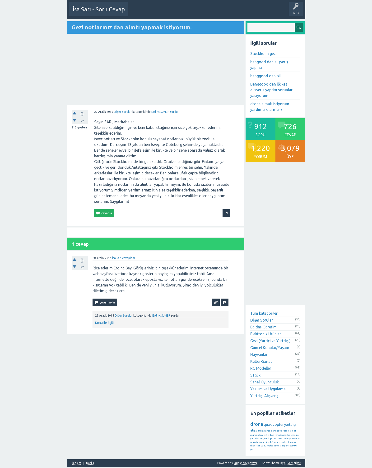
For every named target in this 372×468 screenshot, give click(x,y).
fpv (261, 434)
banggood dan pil (265, 75)
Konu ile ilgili (104, 322)
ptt (280, 434)
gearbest (287, 434)
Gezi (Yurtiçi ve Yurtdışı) (270, 340)
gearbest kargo (287, 442)
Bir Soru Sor (154, 13)
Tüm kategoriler (264, 313)
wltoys (288, 438)
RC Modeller (260, 368)
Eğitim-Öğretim (263, 327)
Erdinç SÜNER (160, 111)
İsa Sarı (116, 257)
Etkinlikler (173, 13)
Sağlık (255, 375)
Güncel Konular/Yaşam (269, 347)
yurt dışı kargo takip (261, 438)
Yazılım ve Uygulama (268, 388)
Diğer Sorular (123, 111)
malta (270, 445)
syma (296, 434)
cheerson (255, 445)
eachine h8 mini (270, 442)
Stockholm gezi (263, 53)
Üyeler (260, 13)
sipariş (285, 445)
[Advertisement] (155, 69)
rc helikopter (271, 434)
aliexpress (278, 438)
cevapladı (128, 257)
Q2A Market (292, 462)
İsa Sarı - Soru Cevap (99, 9)
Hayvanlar (259, 354)
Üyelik (90, 462)
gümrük (254, 434)
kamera (278, 445)
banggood (276, 430)
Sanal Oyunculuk (264, 382)
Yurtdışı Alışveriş (264, 395)
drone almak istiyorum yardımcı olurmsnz (269, 106)
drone (256, 424)
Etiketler (226, 13)
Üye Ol (137, 13)
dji (291, 445)
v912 (263, 445)
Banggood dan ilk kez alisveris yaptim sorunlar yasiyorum (271, 89)
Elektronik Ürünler (265, 334)
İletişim (76, 462)
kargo (267, 430)
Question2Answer (245, 462)
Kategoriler (243, 13)
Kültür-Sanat (261, 361)
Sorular (189, 13)
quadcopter (274, 424)
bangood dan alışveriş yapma (269, 64)
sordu (174, 111)
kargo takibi (289, 430)
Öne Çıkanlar (207, 13)
